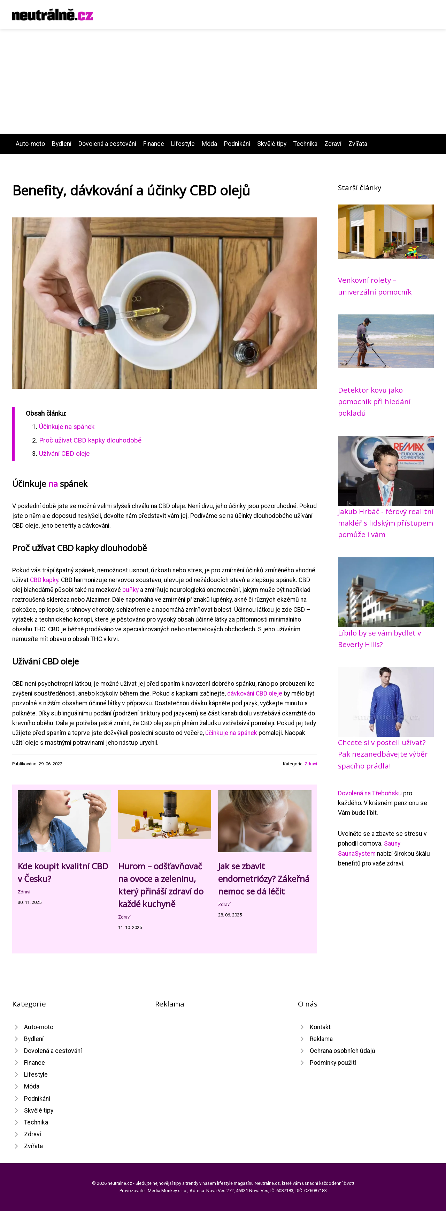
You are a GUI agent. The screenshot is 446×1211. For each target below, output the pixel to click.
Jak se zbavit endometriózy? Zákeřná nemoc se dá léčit (263, 878)
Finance (153, 143)
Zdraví (332, 143)
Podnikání (237, 143)
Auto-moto (30, 143)
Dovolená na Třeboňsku (370, 793)
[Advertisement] (223, 81)
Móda (209, 143)
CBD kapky (44, 580)
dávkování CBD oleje (254, 693)
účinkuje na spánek (231, 732)
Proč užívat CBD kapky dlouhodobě (90, 440)
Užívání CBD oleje (64, 454)
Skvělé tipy (271, 143)
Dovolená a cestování (107, 143)
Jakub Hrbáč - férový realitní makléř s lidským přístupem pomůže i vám (386, 523)
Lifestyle (183, 143)
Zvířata (357, 143)
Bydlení (61, 143)
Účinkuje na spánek (66, 427)
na (53, 483)
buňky (130, 589)
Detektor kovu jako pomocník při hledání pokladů (374, 401)
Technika (305, 143)
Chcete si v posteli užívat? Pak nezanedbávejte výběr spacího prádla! (383, 754)
